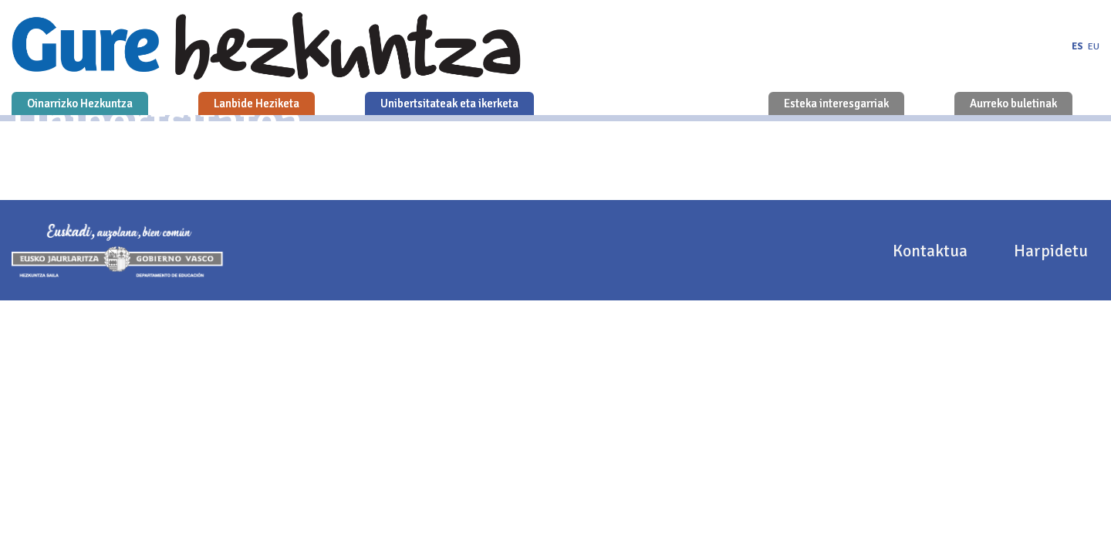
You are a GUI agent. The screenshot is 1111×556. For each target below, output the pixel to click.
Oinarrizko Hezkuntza (80, 103)
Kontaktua (932, 250)
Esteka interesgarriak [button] (836, 103)
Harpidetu (1051, 250)
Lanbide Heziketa (256, 103)
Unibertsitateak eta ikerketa (449, 103)
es (1077, 46)
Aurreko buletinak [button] (1013, 103)
